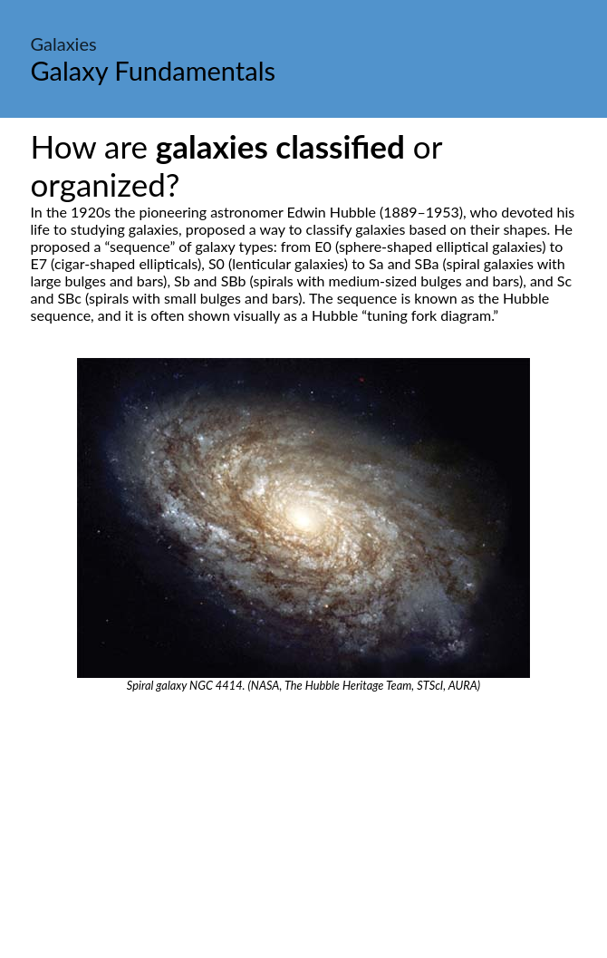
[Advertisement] (303, 828)
